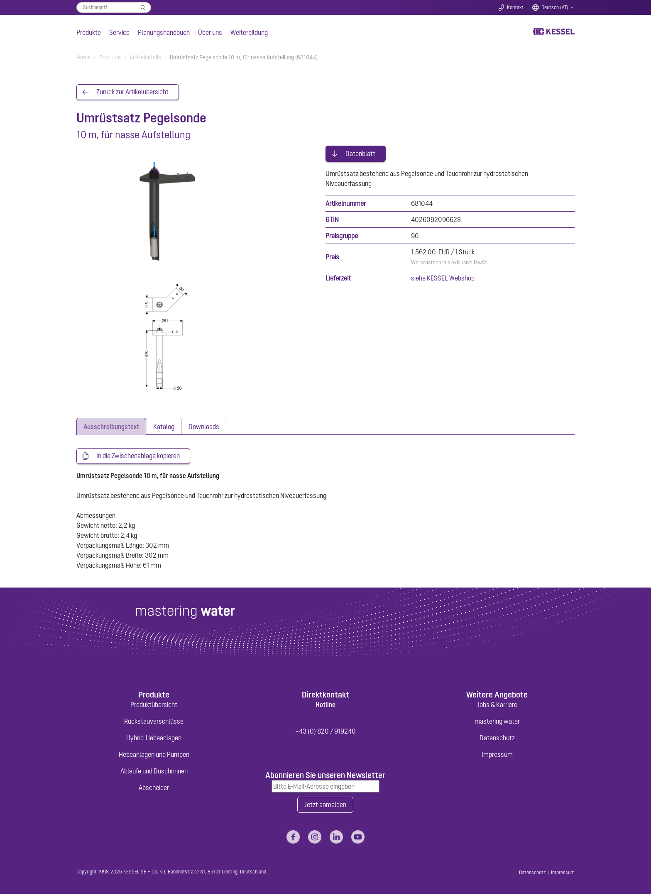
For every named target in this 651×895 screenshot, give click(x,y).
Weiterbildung (249, 32)
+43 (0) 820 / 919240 (325, 731)
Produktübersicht (153, 705)
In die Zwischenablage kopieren (138, 456)
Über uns (210, 32)
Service (119, 32)
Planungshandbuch (164, 32)
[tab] (111, 426)
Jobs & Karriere (497, 705)
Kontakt (515, 7)
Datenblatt (360, 152)
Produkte (88, 32)
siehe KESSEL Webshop (443, 277)
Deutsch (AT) (554, 7)
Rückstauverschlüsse (154, 721)
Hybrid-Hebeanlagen (153, 738)
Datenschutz (497, 738)
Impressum (497, 754)
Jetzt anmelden (325, 805)
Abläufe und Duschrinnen (154, 771)
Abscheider (154, 788)
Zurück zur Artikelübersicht (132, 92)
